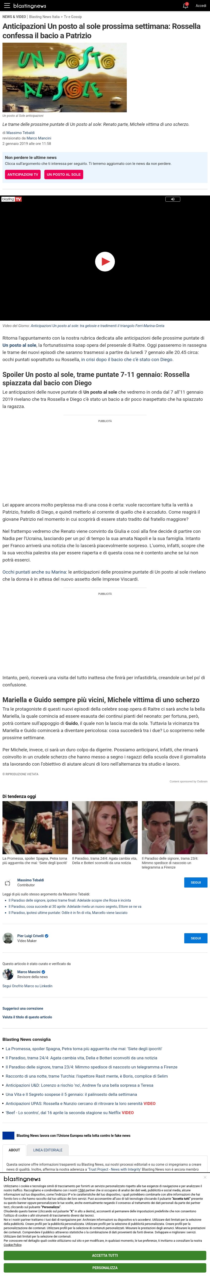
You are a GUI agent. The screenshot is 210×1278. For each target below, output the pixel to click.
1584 (81, 1190)
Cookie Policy (12, 1245)
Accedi (201, 6)
